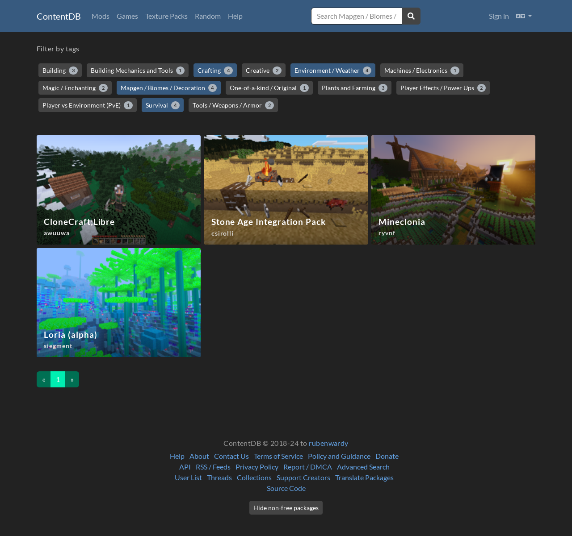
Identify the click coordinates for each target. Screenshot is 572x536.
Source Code (286, 488)
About (199, 456)
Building (60, 70)
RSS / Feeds (213, 466)
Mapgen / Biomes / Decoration (169, 88)
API (185, 466)
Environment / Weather (333, 70)
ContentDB (59, 16)
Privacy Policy (257, 466)
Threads (219, 477)
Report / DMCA (307, 466)
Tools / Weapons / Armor (233, 105)
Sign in (499, 16)
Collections (254, 477)
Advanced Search (363, 466)
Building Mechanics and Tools (138, 70)
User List (188, 477)
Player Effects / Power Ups (443, 88)
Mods (100, 16)
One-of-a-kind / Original (269, 88)
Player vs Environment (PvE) (87, 105)
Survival (163, 105)
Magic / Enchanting (75, 88)
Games (127, 16)
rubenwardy (329, 443)
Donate (387, 456)
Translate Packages (364, 477)
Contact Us (231, 456)
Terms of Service (278, 456)
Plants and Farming (354, 88)
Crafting (215, 70)
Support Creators (303, 477)
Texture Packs (166, 16)
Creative (264, 70)
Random (208, 16)
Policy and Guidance (339, 456)
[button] (524, 16)
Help (235, 16)
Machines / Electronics (421, 70)
